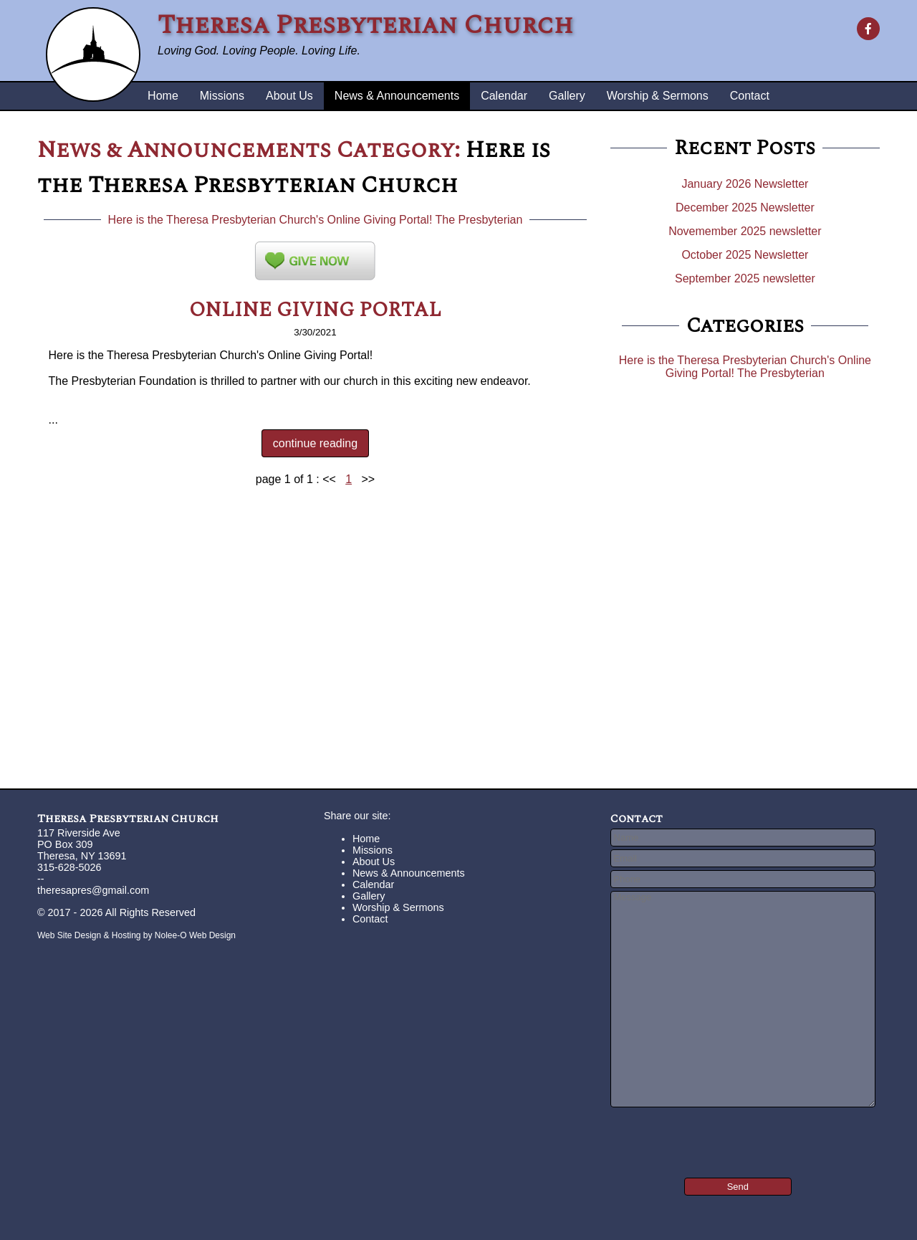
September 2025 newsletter (745, 278)
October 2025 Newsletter (744, 255)
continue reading (315, 443)
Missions (222, 96)
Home (163, 96)
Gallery (567, 96)
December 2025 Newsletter (745, 207)
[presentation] (697, 1132)
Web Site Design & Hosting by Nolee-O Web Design (136, 935)
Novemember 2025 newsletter (744, 231)
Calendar (504, 96)
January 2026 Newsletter (744, 184)
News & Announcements (397, 96)
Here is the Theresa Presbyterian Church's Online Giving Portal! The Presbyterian (315, 220)
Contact (749, 96)
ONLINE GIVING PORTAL (315, 310)
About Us (289, 96)
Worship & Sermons (658, 96)
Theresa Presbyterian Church (128, 818)
